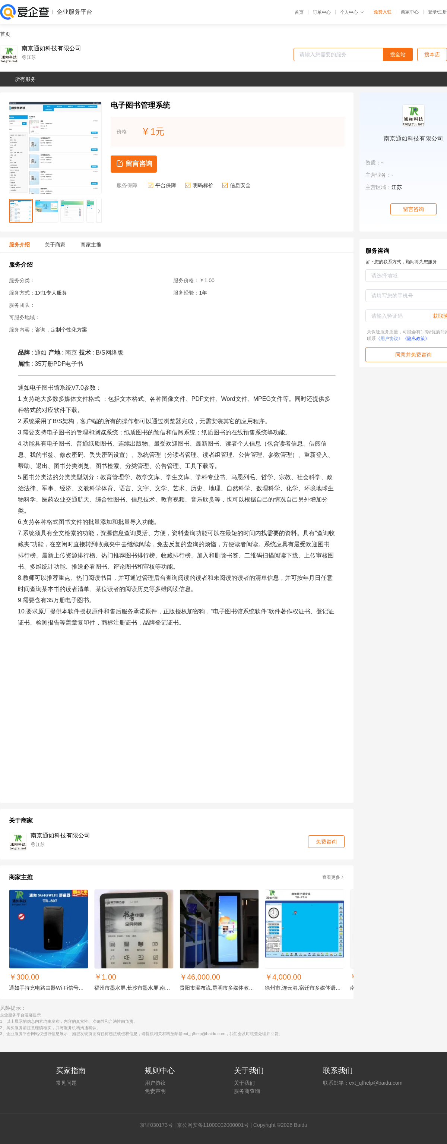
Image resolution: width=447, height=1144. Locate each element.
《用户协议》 (389, 338)
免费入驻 (382, 12)
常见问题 (66, 1083)
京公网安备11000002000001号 (213, 1125)
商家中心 (410, 12)
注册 (442, 12)
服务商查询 (247, 1091)
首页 (299, 12)
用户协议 (155, 1083)
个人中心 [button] (352, 12)
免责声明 (155, 1091)
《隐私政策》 (416, 338)
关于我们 (244, 1083)
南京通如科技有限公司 (51, 48)
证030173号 (159, 1125)
